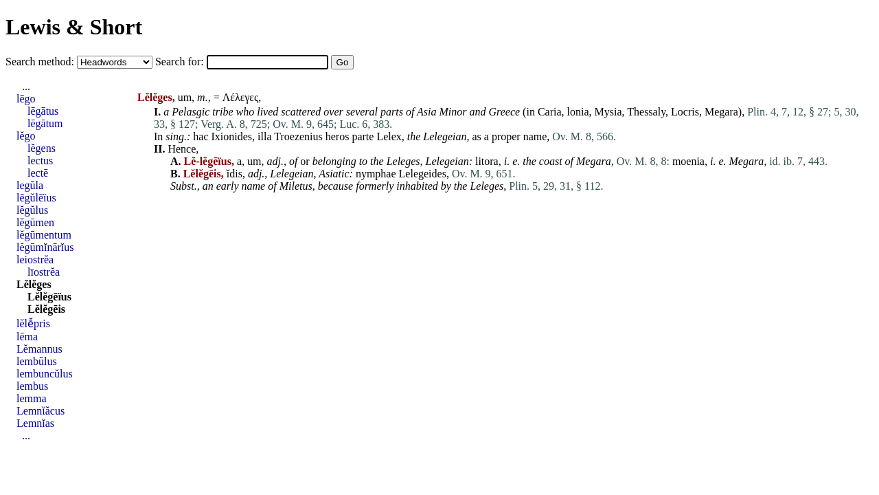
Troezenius (298, 136)
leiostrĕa (35, 259)
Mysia (608, 112)
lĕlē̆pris (33, 323)
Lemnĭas (35, 423)
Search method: (41, 61)
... (26, 86)
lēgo (26, 98)
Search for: (181, 61)
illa (264, 136)
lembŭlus (36, 361)
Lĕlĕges (34, 284)
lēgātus (42, 111)
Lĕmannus (39, 349)
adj (273, 161)
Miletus (295, 186)
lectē (37, 173)
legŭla (29, 185)
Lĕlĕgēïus (49, 296)
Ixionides (232, 136)
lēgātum (45, 123)
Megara (721, 112)
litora (487, 161)
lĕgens (41, 148)
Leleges (403, 161)
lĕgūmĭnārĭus (45, 247)
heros (338, 136)
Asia (426, 112)
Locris (685, 112)
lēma (27, 336)
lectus (40, 160)
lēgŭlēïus (36, 198)
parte (363, 136)
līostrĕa (43, 272)
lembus (32, 386)
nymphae (376, 173)
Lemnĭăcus (40, 411)
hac (200, 136)
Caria (550, 112)
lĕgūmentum (43, 235)
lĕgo (26, 136)
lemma (31, 398)
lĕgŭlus (32, 210)
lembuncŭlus (44, 374)
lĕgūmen (35, 222)
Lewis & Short (73, 26)
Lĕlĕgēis (46, 309)
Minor (453, 112)
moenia (688, 161)
